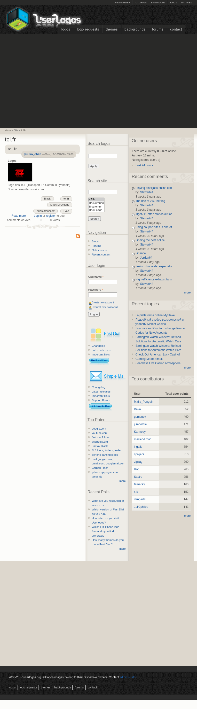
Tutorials (140, 2)
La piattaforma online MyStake (155, 315)
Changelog (98, 345)
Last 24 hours (144, 165)
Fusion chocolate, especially (153, 266)
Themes (112, 29)
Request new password (105, 307)
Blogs (173, 2)
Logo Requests (88, 29)
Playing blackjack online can (153, 188)
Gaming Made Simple (149, 359)
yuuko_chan (32, 154)
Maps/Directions (59, 204)
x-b (136, 491)
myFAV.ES (186, 2)
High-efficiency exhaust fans (153, 279)
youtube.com (100, 433)
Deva (137, 409)
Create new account (103, 302)
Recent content (101, 254)
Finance (140, 253)
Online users (99, 250)
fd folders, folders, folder (106, 450)
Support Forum (101, 400)
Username (95, 276)
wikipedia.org (100, 441)
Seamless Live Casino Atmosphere (158, 363)
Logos (65, 29)
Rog (136, 469)
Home (8, 130)
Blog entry (96, 207)
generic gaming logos (105, 454)
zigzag (138, 461)
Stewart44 (146, 192)
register (51, 215)
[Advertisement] (45, 80)
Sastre (138, 476)
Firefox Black (100, 446)
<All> (96, 199)
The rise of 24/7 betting (150, 201)
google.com (99, 428)
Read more (18, 215)
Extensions (158, 2)
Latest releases (101, 350)
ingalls (138, 446)
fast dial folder (100, 437)
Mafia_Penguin (143, 401)
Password (95, 289)
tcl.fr (23, 130)
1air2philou (141, 507)
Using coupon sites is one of (153, 227)
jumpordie (140, 424)
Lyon (66, 210)
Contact (176, 29)
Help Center (122, 2)
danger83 (140, 499)
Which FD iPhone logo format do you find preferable (105, 531)
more (122, 480)
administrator (128, 677)
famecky (139, 484)
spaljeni (139, 454)
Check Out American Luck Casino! (157, 354)
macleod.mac (142, 439)
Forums (157, 29)
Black (47, 198)
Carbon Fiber (100, 467)
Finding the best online (150, 240)
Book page (96, 210)
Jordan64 (146, 257)
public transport (46, 210)
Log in (38, 215)
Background (96, 203)
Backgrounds (135, 29)
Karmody (140, 431)
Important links (101, 354)
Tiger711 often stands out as (153, 214)
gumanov (140, 416)
